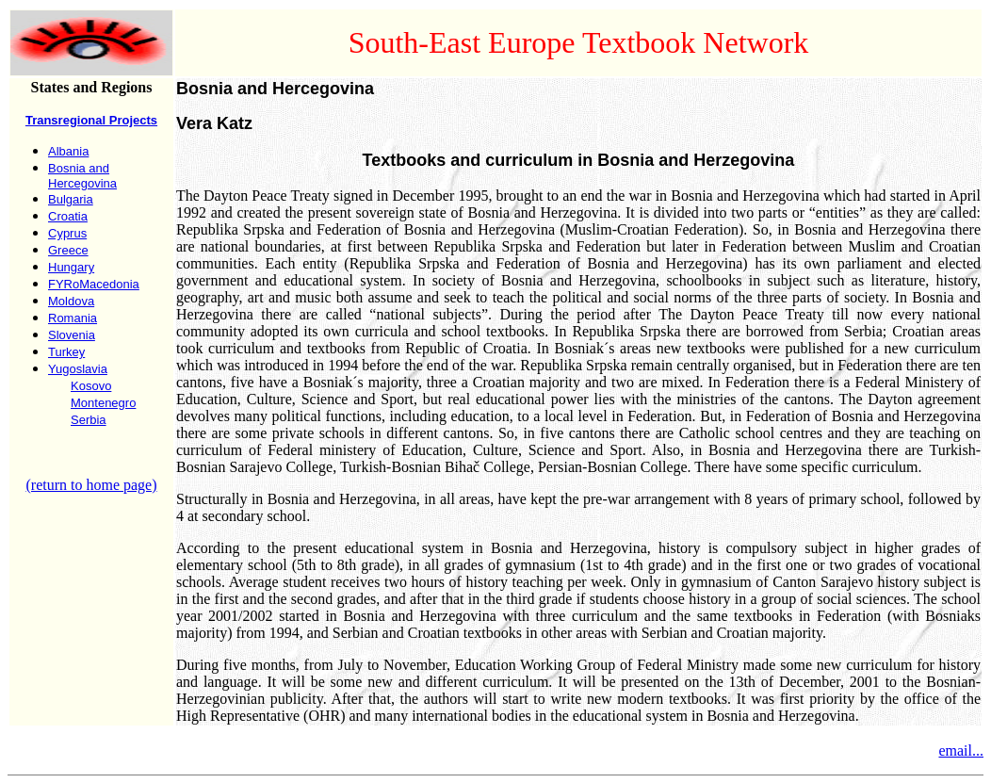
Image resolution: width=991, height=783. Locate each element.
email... (960, 750)
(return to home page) (90, 485)
